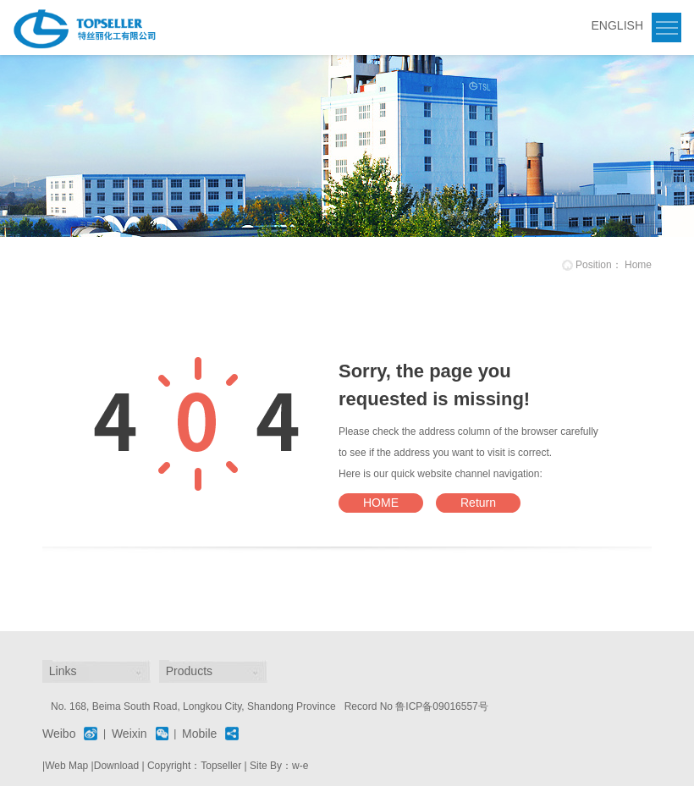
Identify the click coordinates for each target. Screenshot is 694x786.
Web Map (66, 766)
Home (638, 265)
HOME (381, 502)
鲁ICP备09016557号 (441, 706)
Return (478, 502)
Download (116, 766)
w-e (300, 766)
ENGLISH (617, 25)
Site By (266, 766)
